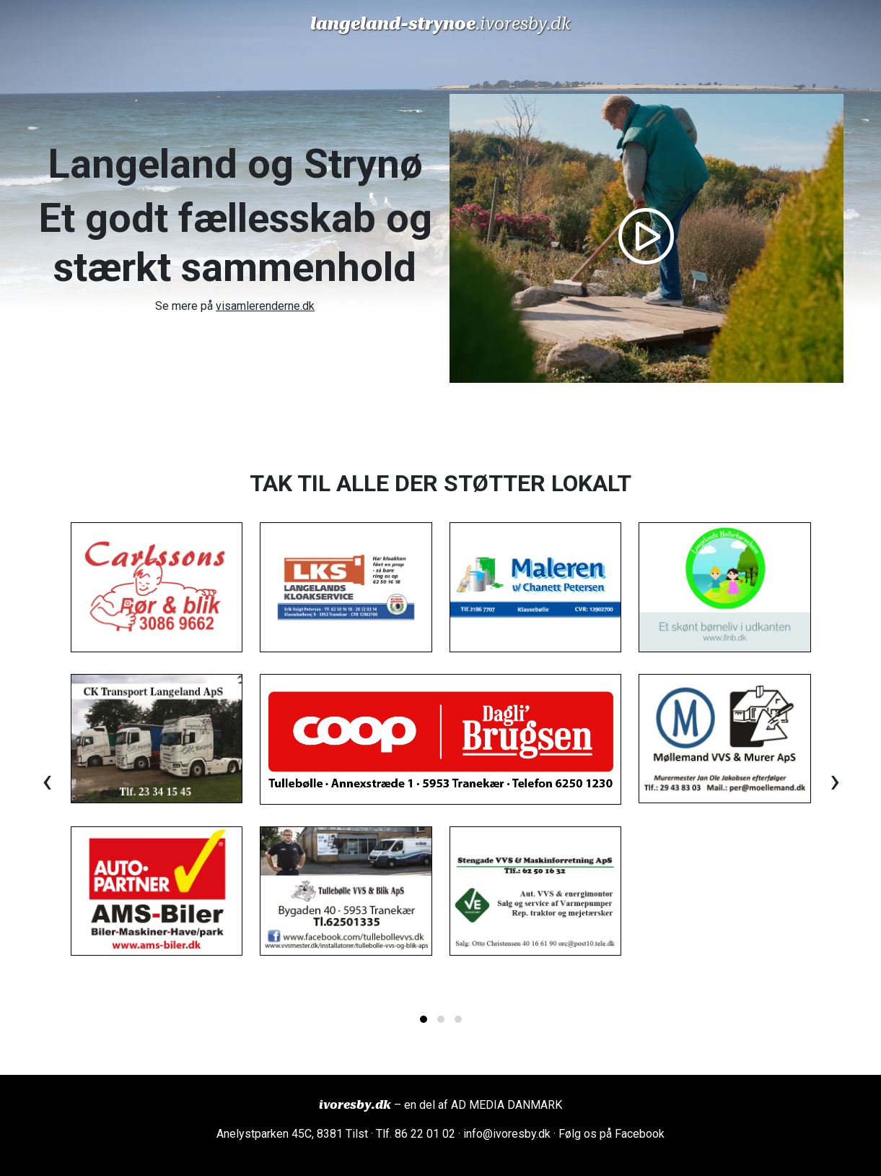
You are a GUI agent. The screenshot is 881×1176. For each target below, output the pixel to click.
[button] (423, 1019)
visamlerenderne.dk (265, 306)
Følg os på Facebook (611, 1134)
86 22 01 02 (425, 1134)
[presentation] (47, 781)
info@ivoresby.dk (507, 1134)
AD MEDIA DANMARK (506, 1105)
